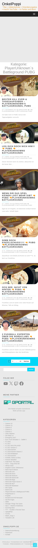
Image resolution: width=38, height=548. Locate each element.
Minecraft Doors (10, 473)
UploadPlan (9, 512)
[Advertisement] (19, 36)
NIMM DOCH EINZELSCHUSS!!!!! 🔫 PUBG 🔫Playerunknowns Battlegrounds (18, 243)
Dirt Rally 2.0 (9, 435)
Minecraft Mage (10, 479)
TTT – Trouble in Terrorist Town (15, 510)
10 (20, 361)
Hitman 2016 (9, 465)
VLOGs (7, 514)
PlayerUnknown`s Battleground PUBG (17, 111)
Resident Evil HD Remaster (13, 498)
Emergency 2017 (10, 437)
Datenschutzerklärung (12, 530)
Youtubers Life (9, 518)
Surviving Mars (10, 508)
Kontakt (7, 534)
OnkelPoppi (11, 4)
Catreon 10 (8, 423)
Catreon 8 (8, 427)
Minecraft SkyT (10, 483)
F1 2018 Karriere (10, 449)
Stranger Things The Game (13, 504)
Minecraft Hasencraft (11, 477)
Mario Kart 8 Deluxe (11, 469)
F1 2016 (7, 441)
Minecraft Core (10, 471)
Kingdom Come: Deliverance (14, 467)
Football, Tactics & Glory (13, 457)
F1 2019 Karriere (10, 455)
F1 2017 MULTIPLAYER (12, 445)
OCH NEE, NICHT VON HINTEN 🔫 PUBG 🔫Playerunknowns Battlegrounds (14, 290)
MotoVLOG (8, 489)
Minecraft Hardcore (11, 475)
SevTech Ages (9, 500)
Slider (7, 502)
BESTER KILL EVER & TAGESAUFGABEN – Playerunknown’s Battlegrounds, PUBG (16, 102)
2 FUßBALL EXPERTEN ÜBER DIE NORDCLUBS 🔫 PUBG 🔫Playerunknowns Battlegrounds (18, 337)
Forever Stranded (10, 459)
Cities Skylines (9, 433)
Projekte (7, 495)
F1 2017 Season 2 (11, 447)
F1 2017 (7, 443)
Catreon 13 (8, 425)
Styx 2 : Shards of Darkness (14, 506)
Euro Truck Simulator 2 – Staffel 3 (15, 439)
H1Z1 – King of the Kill (12, 463)
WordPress (28, 542)
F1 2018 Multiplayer (11, 453)
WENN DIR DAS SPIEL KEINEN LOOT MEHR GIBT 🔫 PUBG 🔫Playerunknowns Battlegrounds (19, 196)
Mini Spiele (8, 487)
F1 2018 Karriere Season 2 (13, 451)
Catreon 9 (8, 429)
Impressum (8, 532)
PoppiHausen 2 (10, 493)
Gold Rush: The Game (12, 461)
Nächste (26, 361)
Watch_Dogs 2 (9, 516)
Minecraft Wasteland (11, 485)
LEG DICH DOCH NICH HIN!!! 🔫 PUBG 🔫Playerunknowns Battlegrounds (18, 149)
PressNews (15, 544)
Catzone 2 (8, 431)
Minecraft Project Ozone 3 (13, 481)
